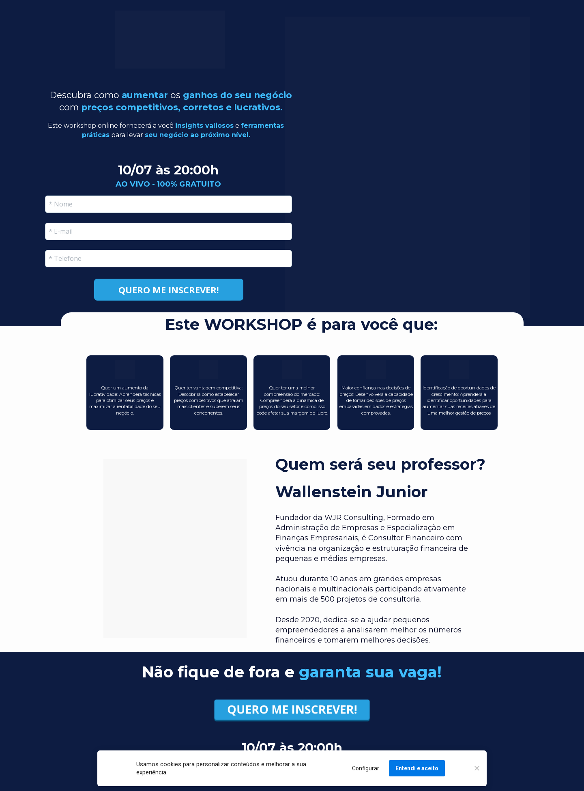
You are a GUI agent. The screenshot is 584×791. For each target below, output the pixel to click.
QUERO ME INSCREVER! (292, 709)
